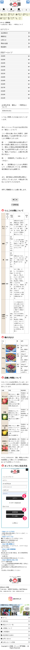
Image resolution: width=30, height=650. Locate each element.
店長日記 (15, 205)
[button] (2, 2)
